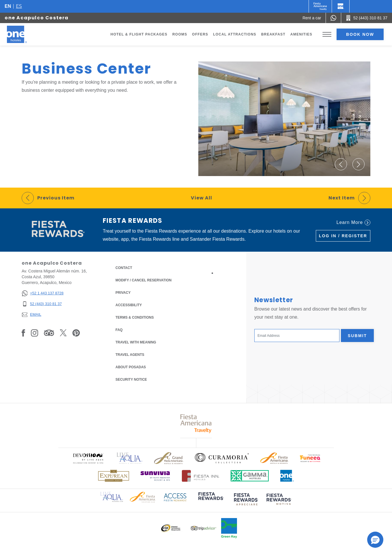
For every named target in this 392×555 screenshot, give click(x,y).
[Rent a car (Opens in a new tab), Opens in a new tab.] (312, 18)
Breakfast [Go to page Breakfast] (273, 34)
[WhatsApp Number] (333, 18)
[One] (340, 6)
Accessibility (128, 305)
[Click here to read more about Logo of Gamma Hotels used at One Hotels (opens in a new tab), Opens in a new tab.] (250, 475)
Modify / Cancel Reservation (143, 280)
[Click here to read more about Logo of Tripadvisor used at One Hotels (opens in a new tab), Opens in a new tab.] (203, 528)
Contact (123, 268)
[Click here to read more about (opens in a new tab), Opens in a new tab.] (210, 500)
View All (201, 198)
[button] (341, 164)
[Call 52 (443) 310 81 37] (366, 18)
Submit (357, 335)
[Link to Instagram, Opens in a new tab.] (34, 333)
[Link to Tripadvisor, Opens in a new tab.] (49, 333)
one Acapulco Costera (37, 17)
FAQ (119, 330)
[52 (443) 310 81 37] (43, 304)
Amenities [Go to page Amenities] (301, 34)
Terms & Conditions (134, 317)
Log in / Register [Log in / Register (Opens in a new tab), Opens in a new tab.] (343, 235)
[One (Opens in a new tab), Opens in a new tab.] (320, 6)
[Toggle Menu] (326, 34)
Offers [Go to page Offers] (200, 34)
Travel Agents (129, 355)
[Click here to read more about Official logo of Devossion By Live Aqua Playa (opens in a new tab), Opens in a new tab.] (88, 458)
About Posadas (130, 367)
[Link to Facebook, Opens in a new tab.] (23, 333)
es (19, 6)
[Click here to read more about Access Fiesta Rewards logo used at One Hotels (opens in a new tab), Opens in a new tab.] (175, 496)
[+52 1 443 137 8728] (43, 293)
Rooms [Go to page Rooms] (179, 34)
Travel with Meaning (135, 342)
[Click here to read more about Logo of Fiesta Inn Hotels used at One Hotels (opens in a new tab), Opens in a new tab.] (200, 476)
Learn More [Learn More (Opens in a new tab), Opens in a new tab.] (353, 222)
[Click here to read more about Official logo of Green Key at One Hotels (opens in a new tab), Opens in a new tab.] (229, 528)
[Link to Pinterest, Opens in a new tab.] (76, 333)
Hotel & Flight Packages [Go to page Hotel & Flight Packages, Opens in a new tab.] (139, 34)
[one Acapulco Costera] (23, 34)
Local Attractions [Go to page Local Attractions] (234, 34)
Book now (360, 34)
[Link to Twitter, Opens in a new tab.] (63, 333)
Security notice (131, 380)
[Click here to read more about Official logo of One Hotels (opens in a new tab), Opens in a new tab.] (287, 476)
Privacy (122, 292)
